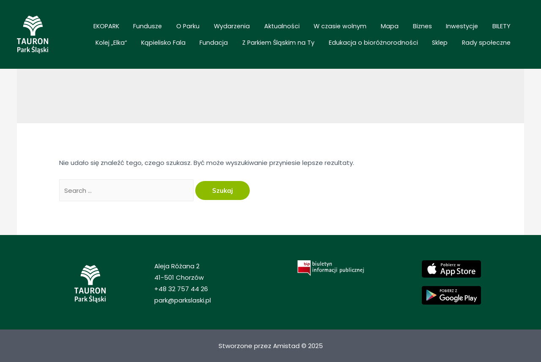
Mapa (329, 28)
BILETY (417, 28)
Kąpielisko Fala (492, 28)
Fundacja (249, 40)
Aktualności (237, 28)
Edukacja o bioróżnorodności (393, 40)
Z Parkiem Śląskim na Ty (306, 40)
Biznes (353, 28)
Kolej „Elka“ (448, 28)
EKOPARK (93, 28)
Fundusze (126, 28)
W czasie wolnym (287, 28)
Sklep (452, 40)
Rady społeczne (490, 40)
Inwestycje (386, 28)
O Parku (159, 28)
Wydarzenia (195, 28)
